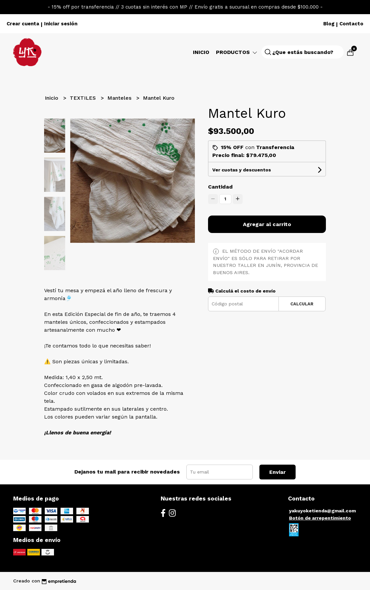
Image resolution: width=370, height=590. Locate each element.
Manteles (120, 98)
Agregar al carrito (267, 224)
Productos (237, 52)
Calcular (301, 303)
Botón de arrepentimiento (320, 518)
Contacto (351, 24)
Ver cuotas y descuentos (241, 169)
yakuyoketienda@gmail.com (322, 510)
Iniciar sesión (60, 24)
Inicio (201, 52)
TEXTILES (83, 98)
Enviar (277, 472)
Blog (328, 24)
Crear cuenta (23, 24)
